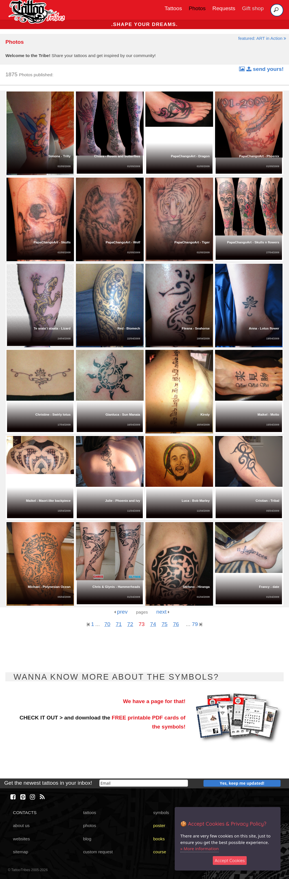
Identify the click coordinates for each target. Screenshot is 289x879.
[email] (143, 783)
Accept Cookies (230, 860)
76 (176, 624)
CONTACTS (24, 812)
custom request (98, 851)
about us (21, 825)
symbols (161, 812)
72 (130, 624)
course (159, 851)
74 (153, 624)
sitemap (20, 851)
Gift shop (253, 8)
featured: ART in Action (262, 38)
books (159, 838)
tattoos (89, 812)
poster (159, 825)
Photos (197, 8)
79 (197, 624)
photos (89, 825)
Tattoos (173, 8)
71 (119, 624)
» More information (199, 848)
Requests (224, 8)
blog (87, 838)
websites (21, 838)
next (163, 612)
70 (107, 624)
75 (164, 624)
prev (121, 612)
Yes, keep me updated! (242, 783)
